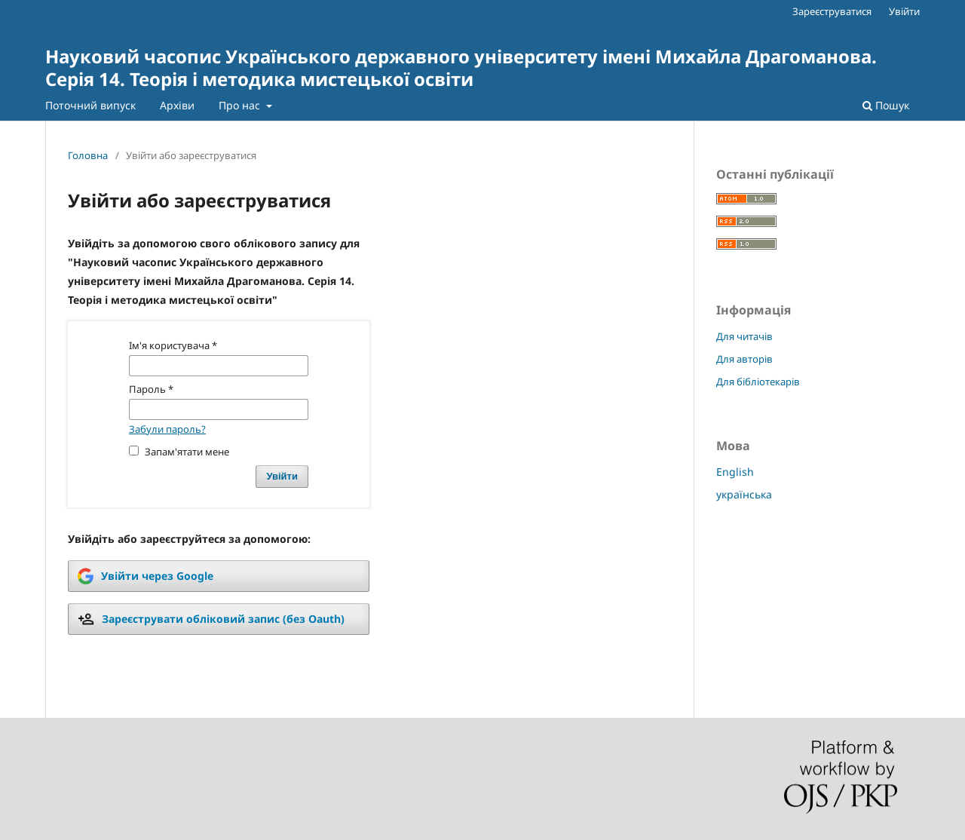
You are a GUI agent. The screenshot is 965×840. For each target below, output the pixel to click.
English (735, 471)
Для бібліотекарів (758, 381)
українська (744, 494)
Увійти (904, 11)
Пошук (885, 105)
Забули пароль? (167, 429)
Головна (88, 155)
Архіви (177, 105)
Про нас (241, 105)
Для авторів (744, 359)
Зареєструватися (832, 11)
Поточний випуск (90, 105)
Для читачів (744, 336)
